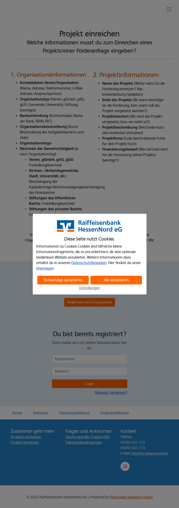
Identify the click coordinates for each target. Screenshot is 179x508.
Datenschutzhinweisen (89, 263)
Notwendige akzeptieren (63, 280)
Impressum (45, 268)
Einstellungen (89, 288)
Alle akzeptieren (116, 280)
